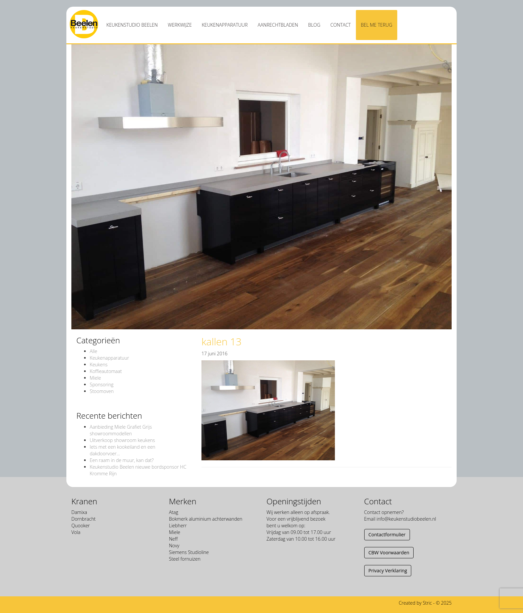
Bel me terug (376, 25)
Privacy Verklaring (388, 570)
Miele (95, 378)
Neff (173, 539)
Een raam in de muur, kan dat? (122, 460)
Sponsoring (101, 384)
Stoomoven (102, 391)
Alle (93, 351)
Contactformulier (387, 534)
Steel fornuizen (184, 559)
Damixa (79, 512)
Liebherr (178, 525)
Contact (340, 25)
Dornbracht (83, 519)
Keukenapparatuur (225, 25)
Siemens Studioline (189, 552)
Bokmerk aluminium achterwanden (205, 519)
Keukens (98, 364)
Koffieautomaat (106, 371)
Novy (174, 545)
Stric (427, 603)
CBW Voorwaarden (389, 552)
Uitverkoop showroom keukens (122, 440)
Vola (75, 532)
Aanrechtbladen (278, 25)
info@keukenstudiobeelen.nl (406, 519)
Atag (173, 512)
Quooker (80, 525)
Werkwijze (180, 25)
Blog (314, 25)
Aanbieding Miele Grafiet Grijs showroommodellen (121, 430)
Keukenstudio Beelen (132, 25)
